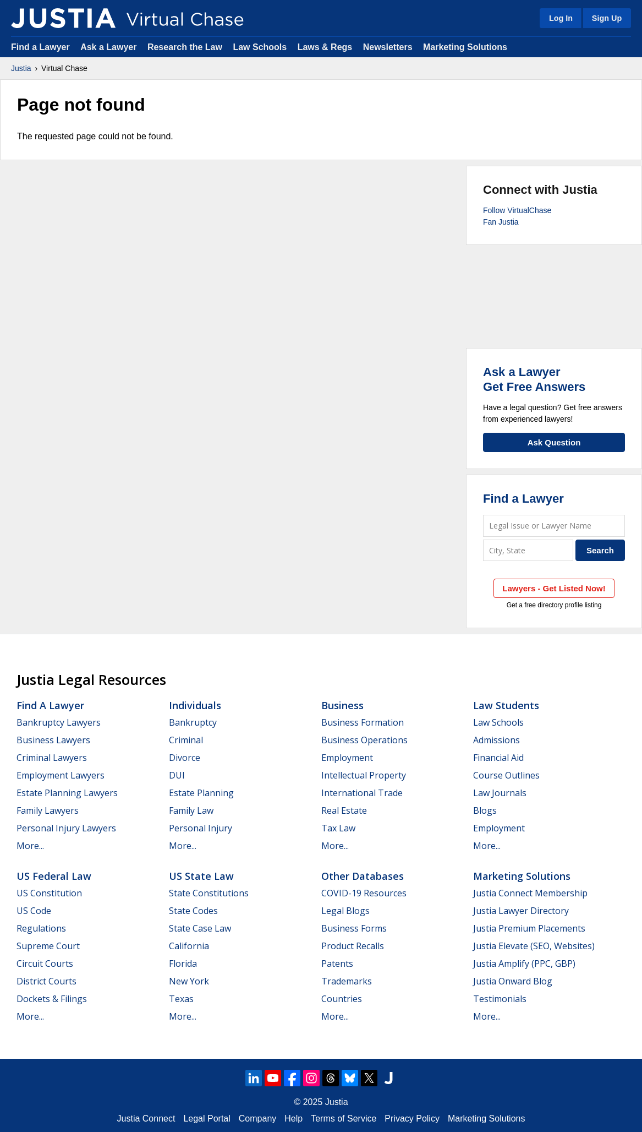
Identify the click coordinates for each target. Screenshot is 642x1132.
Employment (347, 758)
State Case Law (200, 928)
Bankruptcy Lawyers (59, 722)
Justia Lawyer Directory (521, 911)
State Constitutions (209, 893)
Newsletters (388, 47)
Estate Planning (201, 793)
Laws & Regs (325, 47)
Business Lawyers (53, 740)
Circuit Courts (45, 963)
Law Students (506, 705)
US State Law (201, 876)
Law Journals (499, 793)
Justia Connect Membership (530, 893)
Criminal (186, 740)
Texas (181, 999)
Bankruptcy (193, 722)
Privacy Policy (412, 1118)
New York (189, 981)
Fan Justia (501, 221)
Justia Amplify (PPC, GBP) (524, 963)
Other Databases (362, 876)
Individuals (195, 705)
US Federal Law (54, 876)
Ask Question (554, 442)
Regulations (41, 928)
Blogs (485, 810)
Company (257, 1118)
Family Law (191, 810)
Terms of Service (343, 1118)
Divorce (184, 758)
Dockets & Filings (52, 999)
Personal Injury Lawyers (66, 828)
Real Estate (344, 810)
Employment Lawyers (61, 775)
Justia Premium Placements (529, 928)
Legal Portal (206, 1118)
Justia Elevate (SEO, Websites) (534, 946)
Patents (337, 963)
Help (293, 1118)
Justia (21, 68)
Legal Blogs (345, 911)
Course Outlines (506, 775)
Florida (183, 963)
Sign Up (607, 18)
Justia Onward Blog (512, 981)
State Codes (193, 911)
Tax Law (338, 828)
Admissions (496, 740)
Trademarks (346, 981)
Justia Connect (146, 1118)
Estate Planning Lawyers (67, 793)
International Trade (362, 793)
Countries (341, 999)
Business (342, 705)
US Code (34, 911)
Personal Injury (200, 828)
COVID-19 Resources (364, 893)
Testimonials (499, 999)
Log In (561, 18)
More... (30, 846)
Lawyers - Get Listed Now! (554, 588)
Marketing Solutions (465, 47)
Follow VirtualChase (517, 210)
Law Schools (260, 47)
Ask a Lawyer (109, 47)
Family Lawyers (48, 810)
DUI (177, 775)
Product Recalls (352, 946)
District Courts (46, 981)
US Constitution (49, 893)
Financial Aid (498, 758)
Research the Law (184, 47)
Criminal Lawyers (52, 758)
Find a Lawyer (40, 47)
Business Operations (364, 740)
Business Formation (362, 722)
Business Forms (354, 928)
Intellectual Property (363, 775)
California (189, 946)
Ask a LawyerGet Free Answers (534, 379)
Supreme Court (48, 946)
